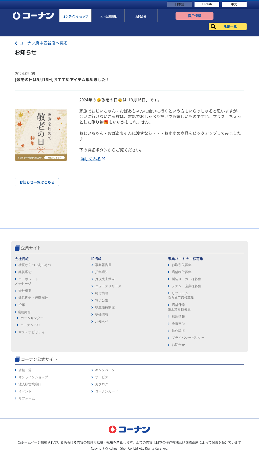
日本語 (179, 4)
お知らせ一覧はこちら (37, 182)
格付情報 (101, 329)
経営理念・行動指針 (33, 333)
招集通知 (101, 307)
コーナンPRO (29, 361)
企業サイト (31, 283)
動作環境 (178, 366)
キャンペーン (105, 406)
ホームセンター (32, 353)
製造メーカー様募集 (186, 315)
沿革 (21, 340)
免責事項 (178, 359)
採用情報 (178, 352)
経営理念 (25, 307)
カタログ (101, 420)
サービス (101, 413)
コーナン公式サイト (39, 395)
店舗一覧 (25, 406)
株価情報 (101, 350)
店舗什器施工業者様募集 (179, 342)
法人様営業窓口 (29, 420)
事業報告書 (103, 300)
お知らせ (101, 357)
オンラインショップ (33, 413)
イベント (25, 427)
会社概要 (25, 326)
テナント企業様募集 (186, 322)
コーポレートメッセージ (26, 317)
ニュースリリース (108, 322)
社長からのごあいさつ (34, 300)
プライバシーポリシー (188, 373)
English (207, 4)
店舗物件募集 (181, 307)
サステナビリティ (31, 368)
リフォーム (26, 434)
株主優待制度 (105, 343)
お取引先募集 (181, 300)
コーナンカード (106, 427)
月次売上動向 (105, 315)
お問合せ (178, 380)
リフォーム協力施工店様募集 (181, 331)
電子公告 (101, 336)
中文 (234, 4)
